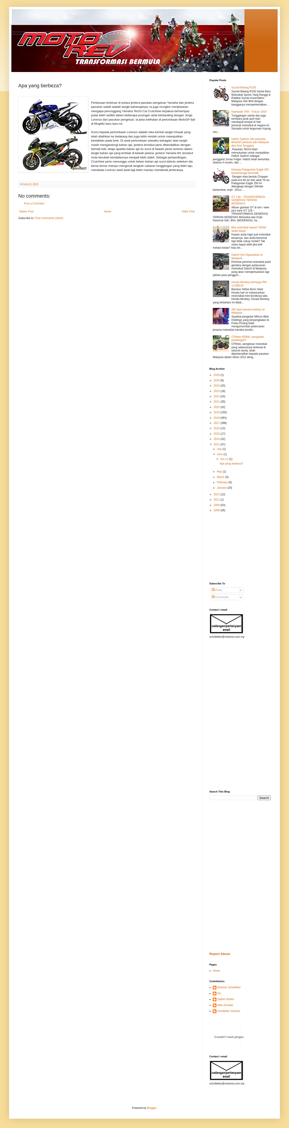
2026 (217, 375)
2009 (217, 505)
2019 (217, 412)
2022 (217, 396)
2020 (217, 407)
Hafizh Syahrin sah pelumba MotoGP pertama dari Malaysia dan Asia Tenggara (250, 142)
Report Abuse (219, 954)
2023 (217, 391)
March (221, 477)
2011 (217, 499)
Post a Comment (34, 203)
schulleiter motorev (228, 1011)
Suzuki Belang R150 (243, 87)
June (220, 454)
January (222, 487)
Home (107, 211)
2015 (217, 433)
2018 (217, 417)
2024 (217, 385)
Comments (220, 597)
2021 (217, 401)
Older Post (188, 211)
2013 (217, 444)
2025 (217, 380)
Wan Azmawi (225, 1005)
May (220, 471)
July (220, 449)
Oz (219, 993)
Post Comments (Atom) (49, 218)
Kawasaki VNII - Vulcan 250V (249, 111)
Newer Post (26, 211)
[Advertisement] (223, 547)
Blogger (151, 1108)
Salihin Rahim (225, 999)
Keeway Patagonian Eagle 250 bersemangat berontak (250, 171)
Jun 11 (224, 459)
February (222, 482)
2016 (217, 428)
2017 (217, 423)
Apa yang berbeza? (231, 463)
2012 (217, 494)
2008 (217, 510)
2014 (217, 439)
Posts (217, 590)
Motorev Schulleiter (229, 987)
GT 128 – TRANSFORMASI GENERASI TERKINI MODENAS (248, 200)
